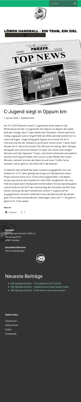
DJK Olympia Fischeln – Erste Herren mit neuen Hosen (38, 290)
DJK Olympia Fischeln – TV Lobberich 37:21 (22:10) (36, 283)
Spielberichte (27, 118)
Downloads (11, 333)
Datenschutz (11, 325)
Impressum (11, 320)
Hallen (8, 329)
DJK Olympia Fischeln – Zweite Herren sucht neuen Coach (40, 286)
